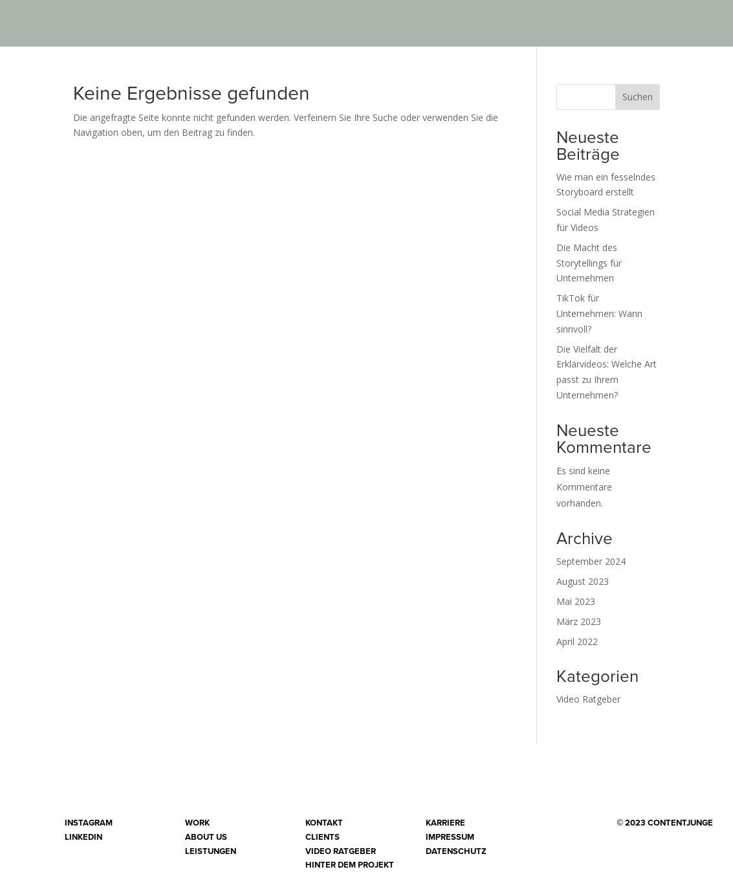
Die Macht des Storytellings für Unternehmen (589, 263)
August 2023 (582, 581)
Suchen (637, 97)
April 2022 (577, 641)
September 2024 (591, 561)
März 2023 (578, 621)
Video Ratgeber (588, 699)
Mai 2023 (575, 601)
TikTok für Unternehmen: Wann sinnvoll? (599, 313)
